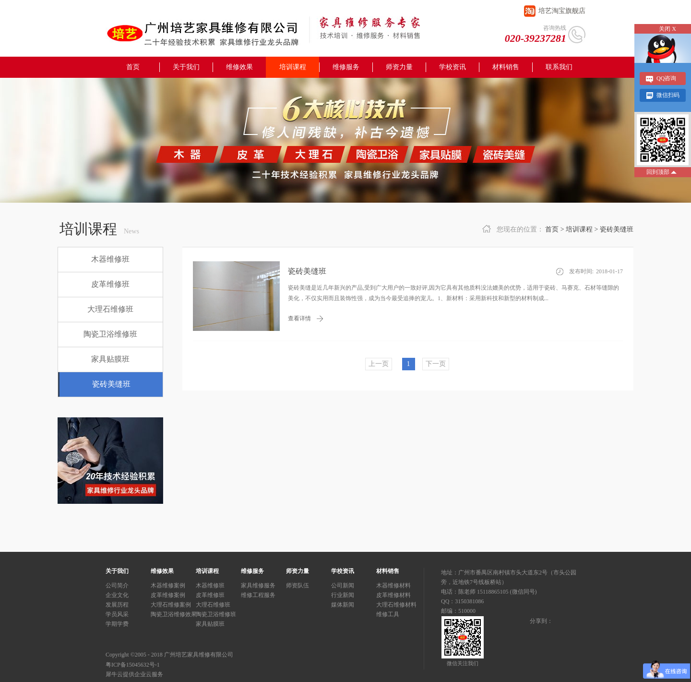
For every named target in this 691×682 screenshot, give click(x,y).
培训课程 (579, 229)
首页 (133, 67)
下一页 (436, 363)
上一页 (379, 363)
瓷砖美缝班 (616, 229)
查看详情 (299, 318)
